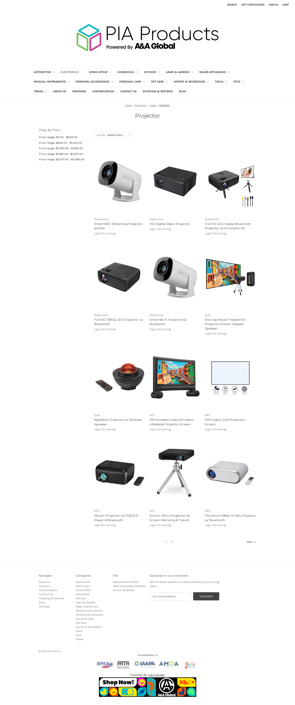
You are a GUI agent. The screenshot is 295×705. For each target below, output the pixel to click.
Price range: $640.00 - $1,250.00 (60, 143)
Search (232, 4)
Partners (79, 91)
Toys (238, 81)
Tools (221, 81)
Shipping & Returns (158, 91)
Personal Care (132, 81)
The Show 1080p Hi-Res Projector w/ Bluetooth (230, 518)
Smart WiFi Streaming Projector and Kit (118, 226)
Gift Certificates (252, 4)
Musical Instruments (52, 81)
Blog (182, 91)
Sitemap (44, 606)
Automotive (44, 72)
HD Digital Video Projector (170, 224)
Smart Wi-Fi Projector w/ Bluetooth (168, 322)
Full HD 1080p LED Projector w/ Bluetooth (118, 322)
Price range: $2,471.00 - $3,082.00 (62, 159)
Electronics (72, 72)
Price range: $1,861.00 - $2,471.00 (61, 154)
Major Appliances (214, 72)
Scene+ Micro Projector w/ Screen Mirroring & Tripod (170, 518)
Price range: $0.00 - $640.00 (58, 137)
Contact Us (128, 91)
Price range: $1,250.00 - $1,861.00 (61, 148)
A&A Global (156, 675)
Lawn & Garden (179, 72)
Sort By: (101, 135)
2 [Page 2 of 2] (172, 541)
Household (127, 72)
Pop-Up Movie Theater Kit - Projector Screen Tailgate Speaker (226, 324)
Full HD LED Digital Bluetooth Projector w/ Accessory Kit (228, 226)
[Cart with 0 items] (285, 5)
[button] (147, 687)
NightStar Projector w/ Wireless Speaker (118, 422)
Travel (40, 91)
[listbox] (120, 135)
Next (251, 542)
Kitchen (152, 72)
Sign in (273, 4)
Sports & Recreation (191, 81)
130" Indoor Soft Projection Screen (225, 422)
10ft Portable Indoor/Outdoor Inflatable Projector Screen (172, 422)
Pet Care (159, 81)
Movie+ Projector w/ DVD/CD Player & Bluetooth (116, 518)
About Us (59, 91)
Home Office (100, 72)
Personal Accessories (94, 81)
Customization (103, 91)
